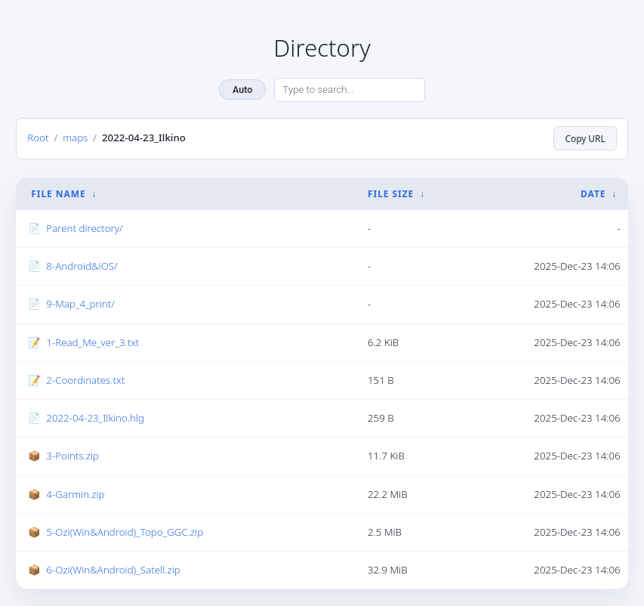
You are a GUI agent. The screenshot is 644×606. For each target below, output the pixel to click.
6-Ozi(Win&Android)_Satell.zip (113, 570)
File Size (391, 193)
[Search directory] (349, 90)
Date (593, 193)
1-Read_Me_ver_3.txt (92, 342)
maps (75, 137)
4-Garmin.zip (75, 494)
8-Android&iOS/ (81, 266)
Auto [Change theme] (242, 89)
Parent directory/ (84, 228)
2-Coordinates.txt (85, 380)
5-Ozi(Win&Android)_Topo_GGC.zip (124, 532)
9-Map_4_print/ (80, 304)
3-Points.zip (72, 455)
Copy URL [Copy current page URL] (585, 138)
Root (37, 137)
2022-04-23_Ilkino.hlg (95, 418)
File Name (58, 193)
